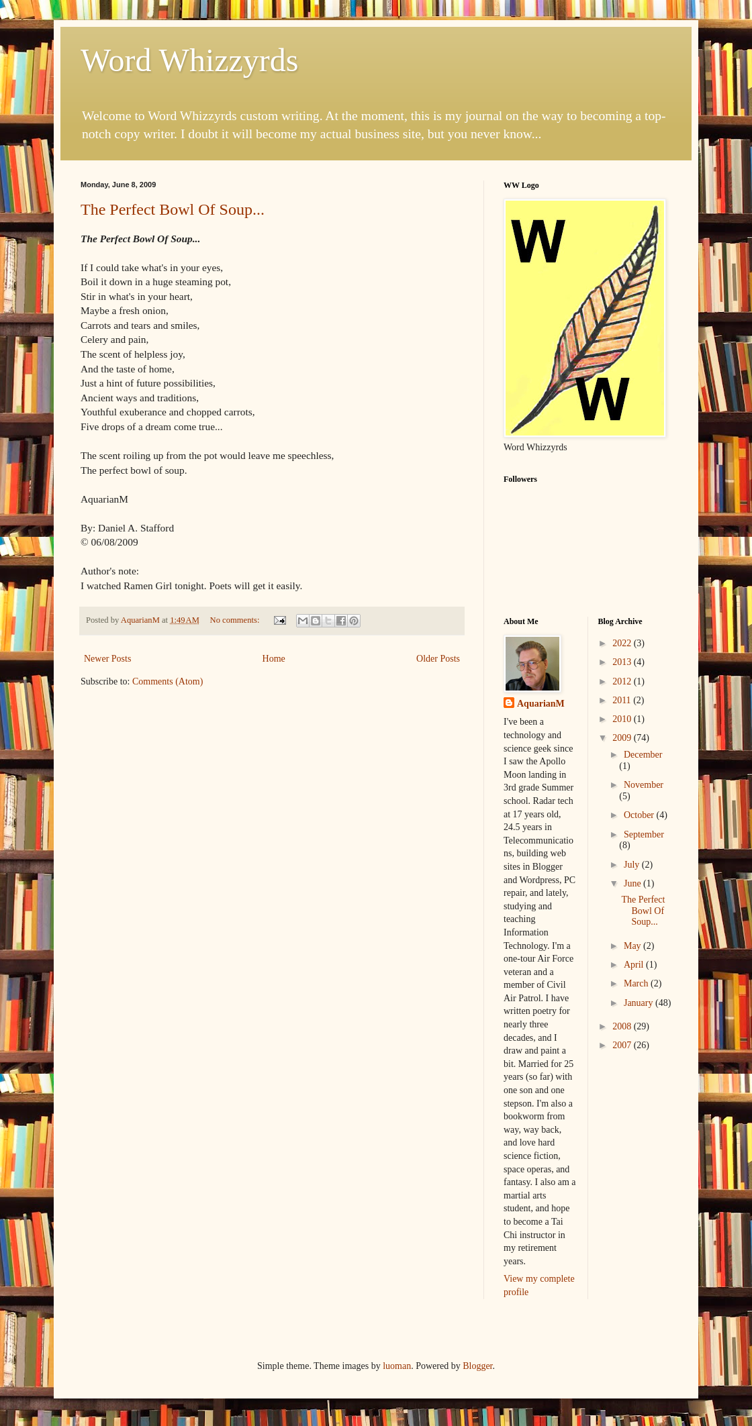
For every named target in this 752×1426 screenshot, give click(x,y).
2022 (623, 643)
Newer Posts (107, 659)
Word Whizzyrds (190, 60)
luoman (397, 1366)
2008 (623, 1026)
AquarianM (541, 704)
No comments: (236, 620)
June (633, 883)
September (644, 834)
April (635, 965)
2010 (623, 719)
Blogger (477, 1366)
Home (274, 659)
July (633, 865)
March (637, 983)
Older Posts (438, 659)
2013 (623, 662)
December (643, 755)
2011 (622, 700)
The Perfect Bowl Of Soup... (173, 209)
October (640, 815)
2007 (623, 1045)
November (643, 785)
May (633, 946)
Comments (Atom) (167, 681)
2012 (623, 681)
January (639, 1003)
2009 (623, 738)
